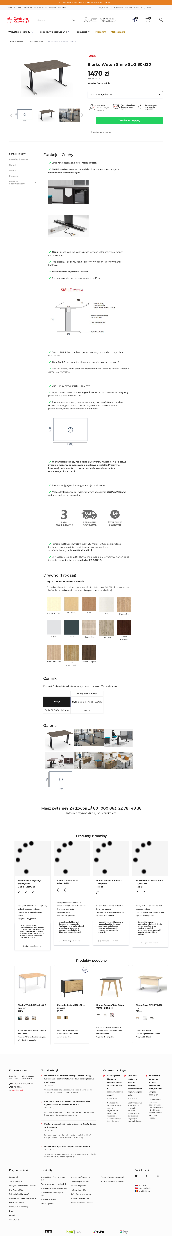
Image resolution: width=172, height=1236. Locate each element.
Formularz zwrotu (17, 1202)
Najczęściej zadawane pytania (22, 1198)
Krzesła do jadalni (79, 1185)
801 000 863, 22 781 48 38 (20, 7)
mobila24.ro (142, 1191)
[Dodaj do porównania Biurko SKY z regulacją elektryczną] (21, 946)
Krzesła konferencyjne (80, 1177)
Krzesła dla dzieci (48, 1199)
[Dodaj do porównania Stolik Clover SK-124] (60, 941)
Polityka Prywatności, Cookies (22, 1185)
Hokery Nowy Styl (78, 1190)
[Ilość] (91, 120)
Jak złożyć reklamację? (19, 1194)
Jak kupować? (117, 7)
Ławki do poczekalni (80, 1181)
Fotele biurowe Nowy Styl (112, 1177)
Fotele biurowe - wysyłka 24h (54, 1184)
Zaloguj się (14, 1219)
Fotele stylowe (47, 1203)
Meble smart (118, 32)
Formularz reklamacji (18, 1207)
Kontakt (150, 7)
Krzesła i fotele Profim (80, 1198)
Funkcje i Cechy (17, 154)
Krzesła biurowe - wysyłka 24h (54, 1188)
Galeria (12, 170)
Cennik (12, 165)
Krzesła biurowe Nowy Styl (112, 1181)
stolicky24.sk (142, 1188)
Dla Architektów (132, 7)
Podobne (14, 176)
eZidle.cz (141, 1185)
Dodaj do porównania (99, 132)
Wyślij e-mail (17, 1090)
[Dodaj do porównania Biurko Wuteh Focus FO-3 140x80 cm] (139, 943)
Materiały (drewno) (18, 159)
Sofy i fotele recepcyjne (81, 1194)
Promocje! (81, 32)
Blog (143, 7)
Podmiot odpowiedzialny (23, 183)
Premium (100, 32)
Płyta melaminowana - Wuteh (87, 702)
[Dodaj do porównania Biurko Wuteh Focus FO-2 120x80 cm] (99, 941)
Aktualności (49, 1070)
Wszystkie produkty (19, 32)
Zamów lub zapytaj (129, 120)
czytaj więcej (105, 590)
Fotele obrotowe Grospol (82, 1202)
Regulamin (103, 7)
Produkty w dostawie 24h (53, 32)
